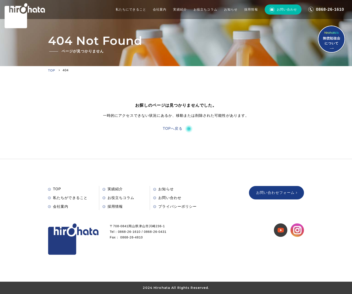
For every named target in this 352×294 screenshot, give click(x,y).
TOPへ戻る (176, 128)
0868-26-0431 (155, 231)
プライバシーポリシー (175, 206)
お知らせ (231, 9)
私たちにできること (131, 9)
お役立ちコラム (205, 9)
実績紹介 (180, 9)
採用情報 (251, 9)
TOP (54, 189)
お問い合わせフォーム (276, 193)
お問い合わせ (283, 9)
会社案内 (159, 9)
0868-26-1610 (326, 9)
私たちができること (68, 198)
